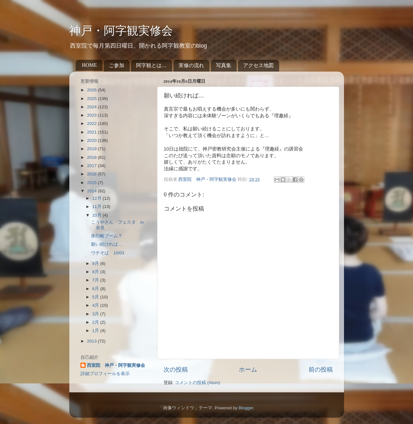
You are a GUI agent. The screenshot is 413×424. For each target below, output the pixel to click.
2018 (92, 157)
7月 (96, 280)
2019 (92, 148)
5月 (96, 297)
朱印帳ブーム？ (106, 236)
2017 (92, 165)
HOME (89, 65)
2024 (92, 106)
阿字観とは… (151, 65)
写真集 (223, 65)
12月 (97, 198)
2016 (92, 174)
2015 (92, 182)
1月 (96, 330)
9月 (96, 263)
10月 (97, 215)
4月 (96, 305)
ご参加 (116, 65)
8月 (96, 271)
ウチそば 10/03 (107, 253)
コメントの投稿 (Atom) (197, 382)
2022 (92, 123)
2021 (92, 132)
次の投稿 (176, 369)
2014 (92, 191)
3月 (96, 314)
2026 (92, 90)
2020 (92, 140)
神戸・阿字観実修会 (121, 30)
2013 (92, 341)
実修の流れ (191, 65)
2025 (92, 98)
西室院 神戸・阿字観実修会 (116, 365)
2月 (96, 322)
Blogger (246, 407)
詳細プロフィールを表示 (105, 373)
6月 (96, 288)
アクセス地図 (258, 65)
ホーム (248, 369)
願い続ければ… (106, 244)
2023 (92, 115)
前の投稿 (321, 369)
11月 (97, 206)
